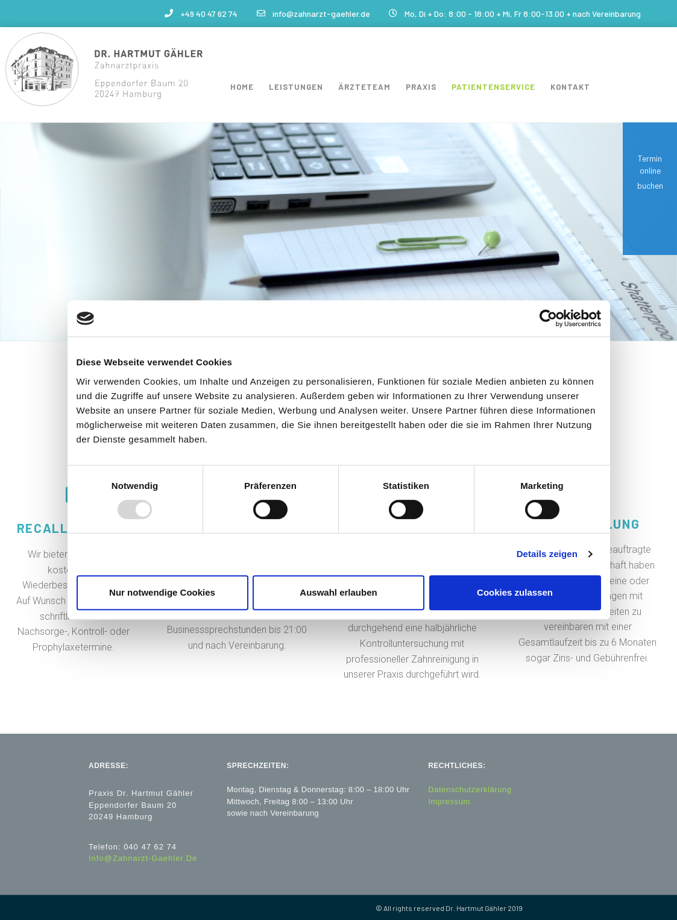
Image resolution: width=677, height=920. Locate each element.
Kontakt (570, 87)
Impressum (449, 800)
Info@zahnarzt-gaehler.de (143, 858)
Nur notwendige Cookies (162, 592)
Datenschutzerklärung (469, 789)
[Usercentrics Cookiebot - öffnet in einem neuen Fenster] (548, 318)
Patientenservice (493, 87)
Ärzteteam (364, 87)
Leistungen (296, 87)
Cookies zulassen (515, 592)
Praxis (421, 87)
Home (242, 87)
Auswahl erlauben (338, 592)
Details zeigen (547, 554)
